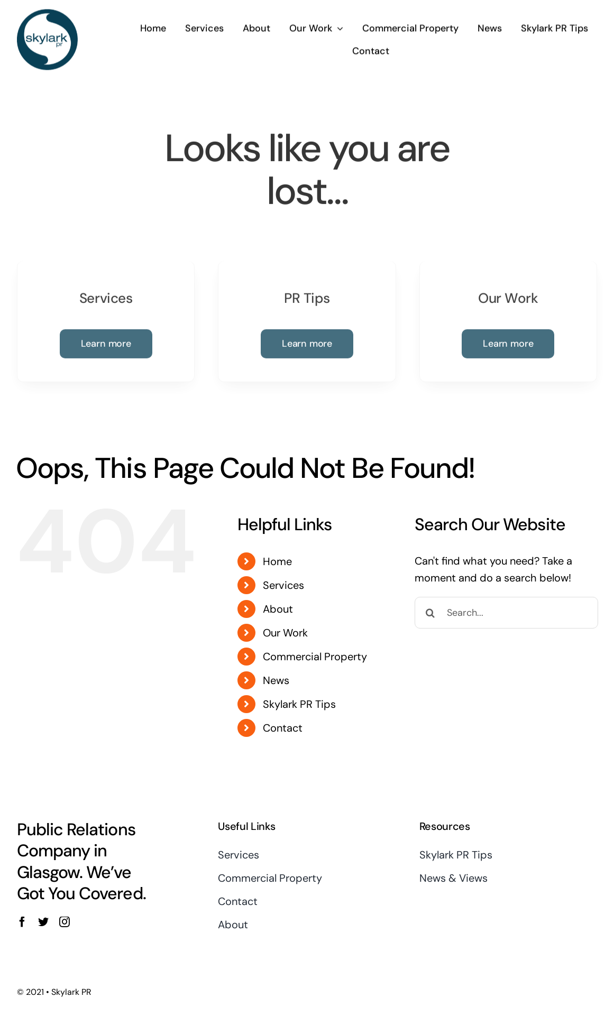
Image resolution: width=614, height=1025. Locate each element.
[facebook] (22, 922)
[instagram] (64, 922)
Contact (283, 728)
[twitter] (43, 922)
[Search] (430, 613)
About (278, 609)
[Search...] (506, 613)
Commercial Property (315, 656)
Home (277, 561)
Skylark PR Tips (299, 704)
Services (283, 585)
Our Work (285, 633)
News (276, 680)
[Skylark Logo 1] (47, 13)
